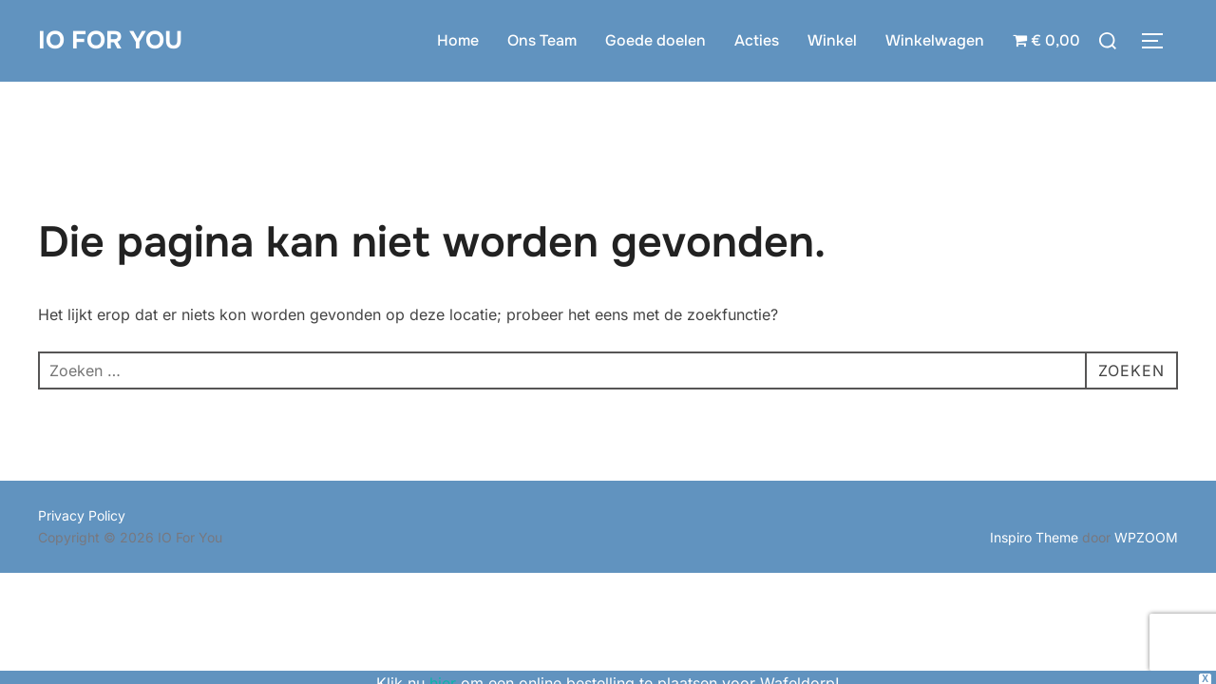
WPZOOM (1146, 537)
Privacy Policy (81, 515)
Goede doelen (655, 40)
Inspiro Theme (1034, 537)
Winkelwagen (934, 40)
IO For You (110, 40)
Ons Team (542, 40)
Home (458, 40)
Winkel (832, 40)
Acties (756, 40)
